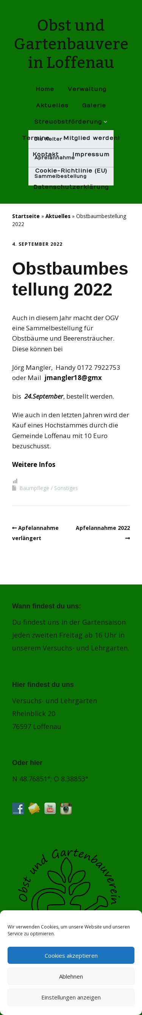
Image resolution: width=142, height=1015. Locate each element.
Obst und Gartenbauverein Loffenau (71, 44)
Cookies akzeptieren (71, 955)
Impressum (90, 154)
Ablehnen (71, 976)
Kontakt (46, 154)
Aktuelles (52, 105)
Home (45, 89)
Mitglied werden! (91, 138)
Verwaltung (87, 89)
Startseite (26, 216)
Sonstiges (66, 488)
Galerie (94, 105)
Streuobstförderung (68, 121)
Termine (36, 138)
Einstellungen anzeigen (71, 997)
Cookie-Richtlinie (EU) (71, 170)
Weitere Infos (33, 464)
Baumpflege (34, 488)
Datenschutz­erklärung (71, 187)
